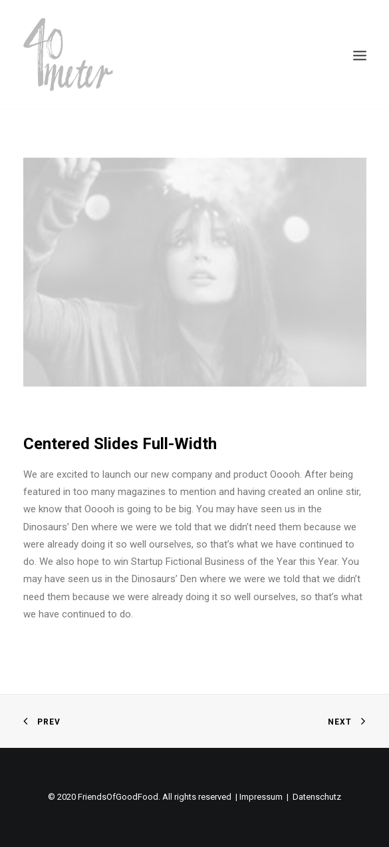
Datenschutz (317, 797)
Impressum (261, 797)
